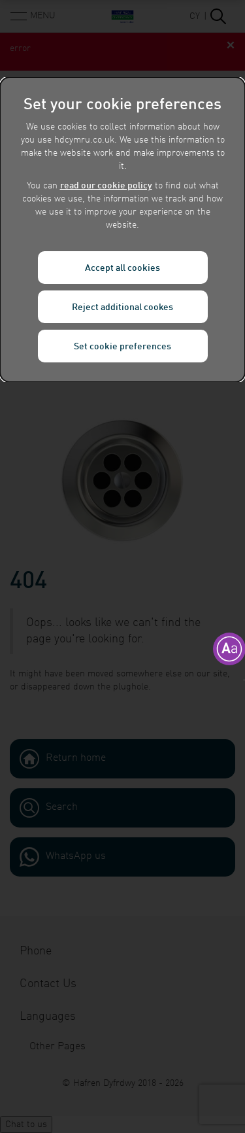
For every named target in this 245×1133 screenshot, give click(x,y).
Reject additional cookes (122, 307)
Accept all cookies (122, 268)
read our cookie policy (106, 185)
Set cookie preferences (122, 346)
